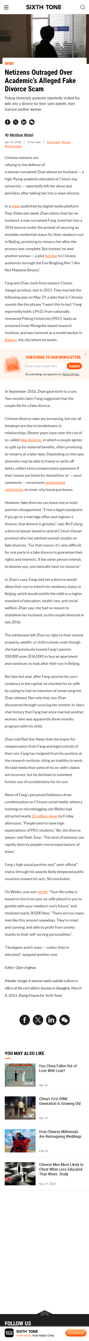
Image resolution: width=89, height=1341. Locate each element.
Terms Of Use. (71, 374)
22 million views (45, 816)
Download (76, 1333)
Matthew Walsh (21, 134)
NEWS (9, 63)
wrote (42, 892)
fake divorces (31, 440)
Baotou (11, 340)
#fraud (66, 142)
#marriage (53, 142)
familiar (51, 256)
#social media (13, 146)
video (15, 206)
